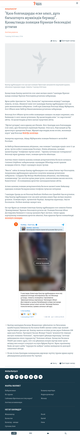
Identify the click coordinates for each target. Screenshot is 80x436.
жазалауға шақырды (13, 218)
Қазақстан (9, 418)
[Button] (53, 41)
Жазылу (44, 398)
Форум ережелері (47, 394)
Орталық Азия (10, 426)
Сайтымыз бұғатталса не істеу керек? (18, 398)
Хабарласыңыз (10, 390)
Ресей (43, 414)
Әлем (43, 422)
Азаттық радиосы (11, 32)
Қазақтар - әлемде (11, 422)
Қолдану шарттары (48, 390)
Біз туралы (9, 394)
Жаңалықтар (10, 414)
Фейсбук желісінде (30, 133)
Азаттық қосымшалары (13, 402)
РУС (30, 433)
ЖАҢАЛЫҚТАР (11, 9)
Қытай (43, 418)
